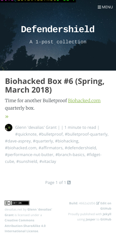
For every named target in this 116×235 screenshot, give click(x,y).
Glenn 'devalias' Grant (36, 127)
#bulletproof (50, 134)
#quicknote (26, 134)
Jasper (91, 219)
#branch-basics (69, 154)
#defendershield (80, 147)
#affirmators (50, 147)
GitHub (105, 219)
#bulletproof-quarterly (86, 134)
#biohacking (66, 141)
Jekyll (107, 214)
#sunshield (26, 161)
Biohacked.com (84, 100)
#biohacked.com (21, 147)
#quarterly (43, 141)
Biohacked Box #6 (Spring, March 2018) (55, 85)
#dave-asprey (18, 141)
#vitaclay (47, 161)
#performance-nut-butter (29, 154)
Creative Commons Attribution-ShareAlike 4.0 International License (25, 225)
